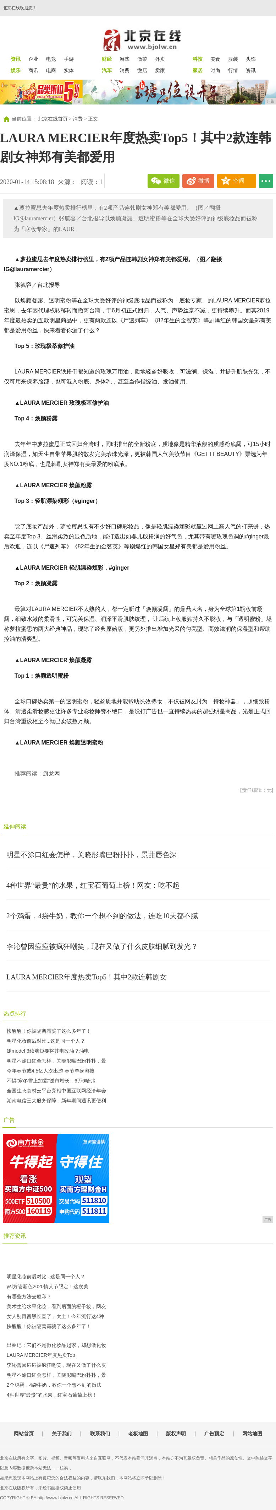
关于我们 (62, 1433)
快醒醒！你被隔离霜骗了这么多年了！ (49, 1031)
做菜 (142, 59)
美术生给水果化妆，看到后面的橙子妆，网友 (56, 1306)
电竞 (51, 59)
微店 (142, 70)
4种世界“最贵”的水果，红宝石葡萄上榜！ (52, 1395)
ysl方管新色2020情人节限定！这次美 (47, 1286)
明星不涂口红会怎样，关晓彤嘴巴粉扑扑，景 (56, 1061)
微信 (169, 181)
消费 (124, 70)
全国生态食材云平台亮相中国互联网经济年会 (56, 1090)
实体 (69, 70)
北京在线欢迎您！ (20, 7)
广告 (9, 1120)
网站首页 (24, 1433)
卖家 (160, 70)
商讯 (33, 70)
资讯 (251, 70)
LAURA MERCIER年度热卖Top (41, 1355)
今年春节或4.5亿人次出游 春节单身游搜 (50, 1071)
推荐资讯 (15, 1236)
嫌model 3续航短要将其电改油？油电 (48, 1051)
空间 (238, 181)
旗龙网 (51, 773)
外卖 (160, 59)
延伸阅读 (15, 826)
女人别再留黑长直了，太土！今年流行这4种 (55, 1316)
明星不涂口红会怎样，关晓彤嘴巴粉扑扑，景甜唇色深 (91, 855)
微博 (204, 181)
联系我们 (100, 1433)
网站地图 (252, 1433)
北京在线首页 (53, 119)
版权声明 (176, 1433)
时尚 (215, 70)
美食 (215, 59)
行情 (233, 70)
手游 (69, 59)
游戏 (124, 59)
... (266, 181)
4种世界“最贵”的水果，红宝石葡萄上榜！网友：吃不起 (93, 885)
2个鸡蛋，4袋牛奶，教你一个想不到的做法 (54, 1385)
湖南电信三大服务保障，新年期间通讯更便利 (56, 1100)
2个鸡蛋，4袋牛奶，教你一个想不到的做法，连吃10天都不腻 (102, 916)
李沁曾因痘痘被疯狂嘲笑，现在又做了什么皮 (56, 1365)
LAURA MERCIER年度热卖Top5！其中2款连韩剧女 (86, 977)
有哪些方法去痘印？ (29, 1296)
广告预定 (214, 1433)
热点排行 (15, 1013)
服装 (233, 59)
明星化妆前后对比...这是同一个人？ (46, 1041)
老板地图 (138, 1433)
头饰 (251, 59)
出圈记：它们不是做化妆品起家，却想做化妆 (56, 1345)
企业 (33, 59)
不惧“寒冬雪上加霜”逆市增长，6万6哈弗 (51, 1081)
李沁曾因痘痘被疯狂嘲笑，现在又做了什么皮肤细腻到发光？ (102, 946)
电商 (51, 70)
